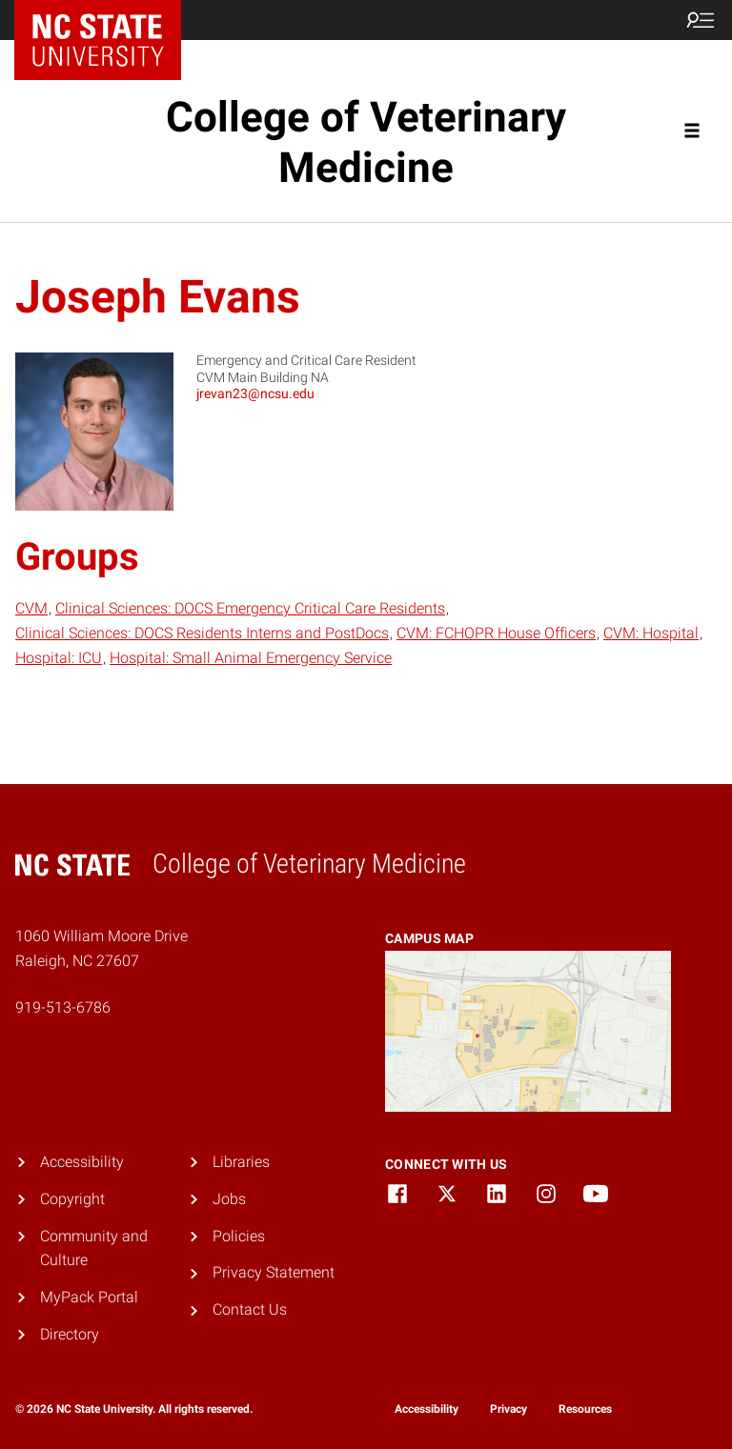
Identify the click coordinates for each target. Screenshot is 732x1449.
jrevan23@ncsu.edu (255, 393)
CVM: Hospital (651, 633)
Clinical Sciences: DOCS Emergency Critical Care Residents (250, 608)
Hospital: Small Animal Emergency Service (251, 658)
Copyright (72, 1199)
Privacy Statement (274, 1272)
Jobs (229, 1199)
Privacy (508, 1409)
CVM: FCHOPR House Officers (496, 633)
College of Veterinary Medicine (366, 142)
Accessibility (82, 1162)
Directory (69, 1334)
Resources (585, 1409)
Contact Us (250, 1309)
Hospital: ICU (58, 658)
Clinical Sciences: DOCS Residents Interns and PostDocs (202, 633)
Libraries (241, 1162)
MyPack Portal (89, 1297)
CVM (31, 608)
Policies (239, 1236)
